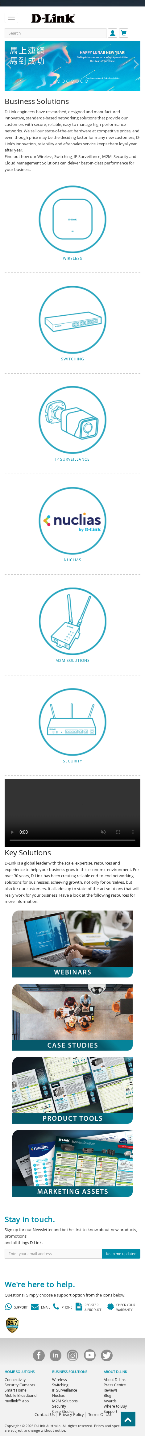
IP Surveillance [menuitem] (64, 1390)
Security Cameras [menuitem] (20, 1384)
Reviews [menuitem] (111, 1390)
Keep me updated (121, 1253)
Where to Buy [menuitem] (115, 1406)
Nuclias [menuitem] (58, 1395)
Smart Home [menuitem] (16, 1390)
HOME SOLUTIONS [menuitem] (20, 1372)
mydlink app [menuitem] (17, 1400)
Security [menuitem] (59, 1406)
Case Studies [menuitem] (63, 1411)
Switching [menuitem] (60, 1384)
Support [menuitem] (110, 1411)
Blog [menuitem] (107, 1395)
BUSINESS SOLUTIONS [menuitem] (69, 1372)
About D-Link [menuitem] (115, 1379)
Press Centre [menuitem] (115, 1384)
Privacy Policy (71, 1414)
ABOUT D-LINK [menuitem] (115, 1372)
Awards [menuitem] (110, 1400)
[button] (8, 66)
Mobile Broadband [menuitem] (20, 1395)
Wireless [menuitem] (59, 1379)
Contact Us (45, 1414)
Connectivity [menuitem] (15, 1379)
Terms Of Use (100, 1414)
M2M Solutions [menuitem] (65, 1400)
